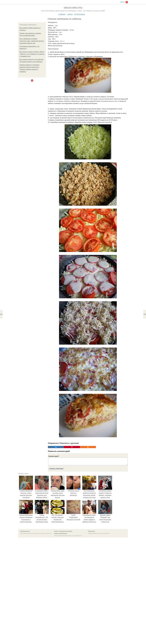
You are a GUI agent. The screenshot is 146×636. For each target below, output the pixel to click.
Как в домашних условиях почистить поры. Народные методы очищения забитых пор (31, 41)
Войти (122, 2)
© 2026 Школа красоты (25, 531)
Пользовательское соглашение (65, 531)
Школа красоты (73, 7)
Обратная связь (91, 531)
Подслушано (79, 14)
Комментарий (53, 456)
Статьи (70, 14)
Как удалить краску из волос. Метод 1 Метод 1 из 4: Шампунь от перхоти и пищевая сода (32, 54)
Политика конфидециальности (60, 533)
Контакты (56, 531)
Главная (61, 14)
